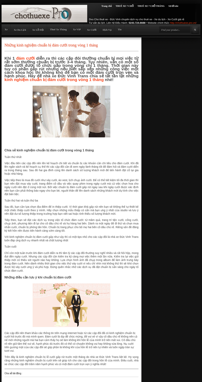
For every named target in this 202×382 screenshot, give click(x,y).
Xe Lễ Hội (38, 29)
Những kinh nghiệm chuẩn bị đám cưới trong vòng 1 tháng (51, 45)
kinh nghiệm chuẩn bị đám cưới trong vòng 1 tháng (54, 79)
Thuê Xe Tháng (58, 29)
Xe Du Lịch (20, 29)
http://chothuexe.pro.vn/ (183, 22)
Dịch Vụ (107, 29)
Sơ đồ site (173, 6)
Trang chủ (106, 6)
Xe (6, 29)
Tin (119, 29)
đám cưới (25, 58)
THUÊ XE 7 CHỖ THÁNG (151, 6)
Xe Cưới (91, 29)
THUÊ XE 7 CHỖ (125, 6)
